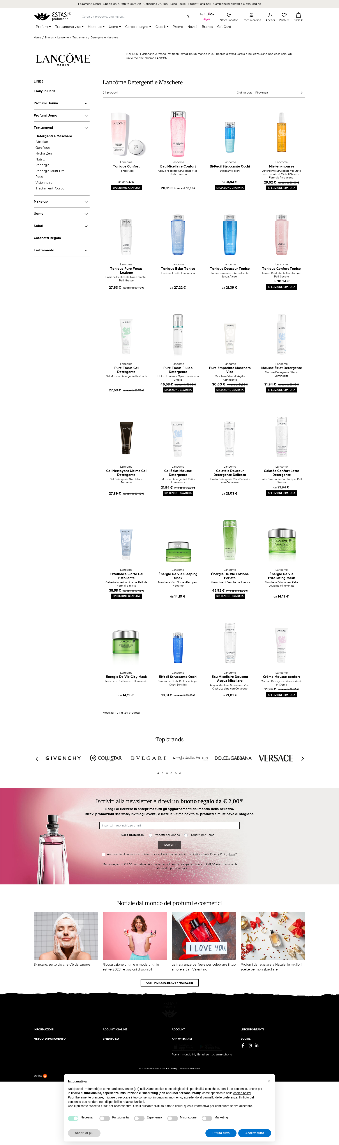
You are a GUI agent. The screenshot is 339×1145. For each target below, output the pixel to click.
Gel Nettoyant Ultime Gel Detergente (126, 473)
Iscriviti (169, 845)
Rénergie (42, 165)
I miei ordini (179, 1046)
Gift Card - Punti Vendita (257, 1037)
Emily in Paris (44, 91)
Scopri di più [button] (84, 1133)
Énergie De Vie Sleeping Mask (178, 576)
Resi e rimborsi (112, 1029)
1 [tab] (158, 773)
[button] (268, 1081)
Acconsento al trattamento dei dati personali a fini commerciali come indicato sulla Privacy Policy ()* (172, 854)
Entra (175, 1029)
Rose (39, 177)
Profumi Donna (46, 103)
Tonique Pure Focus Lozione (126, 270)
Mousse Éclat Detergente (281, 368)
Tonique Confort (126, 166)
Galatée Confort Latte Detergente (281, 473)
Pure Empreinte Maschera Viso (230, 370)
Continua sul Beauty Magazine (169, 983)
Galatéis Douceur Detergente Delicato (230, 473)
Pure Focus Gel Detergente (126, 370)
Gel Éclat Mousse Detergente (178, 473)
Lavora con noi (44, 1033)
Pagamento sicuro (115, 1033)
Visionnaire (44, 183)
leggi (232, 854)
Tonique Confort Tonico (281, 268)
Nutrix (40, 159)
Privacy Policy (250, 1024)
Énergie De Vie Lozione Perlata (230, 576)
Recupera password (185, 1037)
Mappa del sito (250, 1042)
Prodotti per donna (167, 835)
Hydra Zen (43, 153)
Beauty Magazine (45, 1029)
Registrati (178, 1033)
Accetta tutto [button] (254, 1133)
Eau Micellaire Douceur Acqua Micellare (230, 679)
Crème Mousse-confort (281, 677)
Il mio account (181, 1024)
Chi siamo (40, 1024)
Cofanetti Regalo (47, 238)
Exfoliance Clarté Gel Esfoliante (126, 576)
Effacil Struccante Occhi (178, 677)
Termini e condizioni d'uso (258, 1029)
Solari (38, 226)
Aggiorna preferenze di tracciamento (266, 1046)
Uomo (39, 213)
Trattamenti (43, 127)
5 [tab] (176, 773)
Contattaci (41, 1037)
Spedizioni (110, 1024)
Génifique (42, 148)
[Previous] (36, 759)
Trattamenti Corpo (49, 188)
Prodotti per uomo (201, 835)
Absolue (41, 142)
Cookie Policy (250, 1033)
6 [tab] (180, 773)
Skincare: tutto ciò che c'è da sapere (62, 965)
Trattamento (44, 250)
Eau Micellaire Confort (178, 166)
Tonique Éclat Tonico (178, 268)
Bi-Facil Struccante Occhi (230, 166)
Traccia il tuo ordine (116, 1037)
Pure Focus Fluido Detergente (178, 370)
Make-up (41, 201)
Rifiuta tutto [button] (221, 1133)
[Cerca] (136, 16)
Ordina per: (244, 92)
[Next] (302, 759)
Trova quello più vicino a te (53, 1078)
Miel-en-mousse (281, 166)
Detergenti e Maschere (53, 136)
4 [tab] (171, 773)
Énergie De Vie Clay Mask (126, 677)
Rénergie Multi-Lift (49, 171)
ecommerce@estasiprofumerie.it (55, 1066)
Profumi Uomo (45, 115)
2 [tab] (162, 773)
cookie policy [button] (242, 1093)
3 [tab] (167, 773)
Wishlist (284, 17)
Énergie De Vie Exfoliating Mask (281, 576)
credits (40, 1139)
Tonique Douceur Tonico (230, 268)
